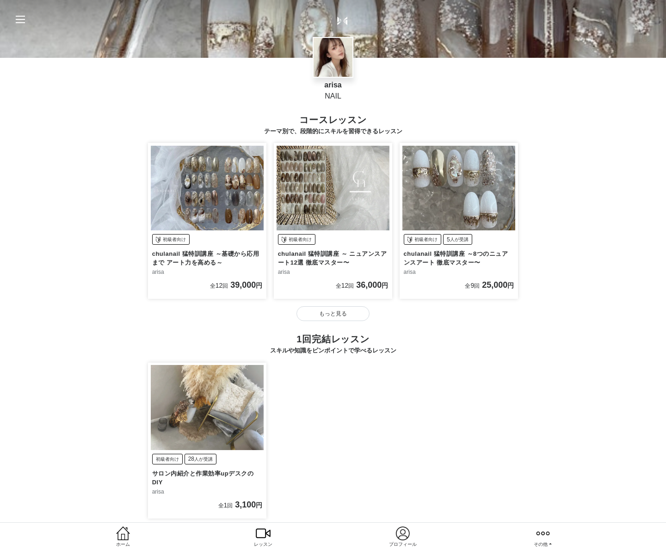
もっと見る (333, 314)
